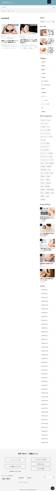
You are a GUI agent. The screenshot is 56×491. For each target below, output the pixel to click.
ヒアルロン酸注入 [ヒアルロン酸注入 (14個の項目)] (45, 149)
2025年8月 (43, 316)
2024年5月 (43, 373)
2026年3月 (43, 289)
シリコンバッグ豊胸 (5, 38)
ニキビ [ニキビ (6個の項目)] (50, 136)
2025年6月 (43, 324)
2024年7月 (43, 366)
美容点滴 (23, 37)
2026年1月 (43, 297)
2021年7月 (43, 419)
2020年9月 (43, 431)
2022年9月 (43, 415)
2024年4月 (43, 377)
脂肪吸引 (43, 69)
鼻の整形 (43, 62)
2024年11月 (44, 350)
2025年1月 (43, 343)
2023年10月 (44, 400)
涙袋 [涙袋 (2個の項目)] (52, 173)
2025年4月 (43, 331)
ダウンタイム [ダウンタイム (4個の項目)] (44, 136)
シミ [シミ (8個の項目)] (48, 126)
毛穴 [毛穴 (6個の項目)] (42, 173)
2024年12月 (44, 347)
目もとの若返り (45, 81)
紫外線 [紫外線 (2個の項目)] (48, 179)
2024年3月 (43, 381)
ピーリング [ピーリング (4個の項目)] (43, 153)
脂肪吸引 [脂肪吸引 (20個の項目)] (43, 189)
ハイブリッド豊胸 (6, 37)
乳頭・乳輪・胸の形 (46, 84)
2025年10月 (44, 308)
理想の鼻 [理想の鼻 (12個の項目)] (43, 176)
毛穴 (42, 107)
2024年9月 (43, 358)
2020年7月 (43, 438)
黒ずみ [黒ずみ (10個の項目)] (48, 196)
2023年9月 (43, 404)
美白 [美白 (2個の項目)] (42, 186)
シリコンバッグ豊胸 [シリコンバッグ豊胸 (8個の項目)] (45, 130)
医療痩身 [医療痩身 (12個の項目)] (43, 166)
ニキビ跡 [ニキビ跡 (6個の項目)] (43, 140)
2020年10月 (44, 427)
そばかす (29, 37)
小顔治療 (43, 73)
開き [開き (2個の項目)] (53, 192)
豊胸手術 (15, 25)
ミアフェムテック (13, 37)
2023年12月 (44, 392)
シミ (26, 37)
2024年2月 (43, 385)
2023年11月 (44, 396)
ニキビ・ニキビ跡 (45, 104)
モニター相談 (40, 468)
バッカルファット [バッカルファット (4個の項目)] (45, 146)
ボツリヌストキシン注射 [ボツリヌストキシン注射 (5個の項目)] (46, 156)
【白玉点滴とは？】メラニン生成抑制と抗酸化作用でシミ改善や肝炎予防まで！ (28, 41)
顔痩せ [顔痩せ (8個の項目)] (42, 196)
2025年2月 (43, 339)
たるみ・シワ (44, 96)
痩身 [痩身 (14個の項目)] (48, 176)
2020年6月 (43, 442)
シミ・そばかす (45, 100)
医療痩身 (43, 111)
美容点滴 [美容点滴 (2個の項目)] (48, 183)
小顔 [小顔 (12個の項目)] (49, 169)
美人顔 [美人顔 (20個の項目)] (42, 183)
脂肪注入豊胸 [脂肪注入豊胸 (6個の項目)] (50, 189)
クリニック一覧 (16, 460)
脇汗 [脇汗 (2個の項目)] (42, 192)
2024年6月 (43, 370)
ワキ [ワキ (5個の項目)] (52, 159)
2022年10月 (44, 412)
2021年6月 (43, 423)
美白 (33, 37)
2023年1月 (43, 408)
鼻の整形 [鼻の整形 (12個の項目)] (43, 199)
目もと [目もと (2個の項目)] (42, 179)
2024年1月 (43, 389)
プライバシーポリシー (24, 482)
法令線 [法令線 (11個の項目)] (47, 173)
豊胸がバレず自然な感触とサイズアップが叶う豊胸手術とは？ (9, 43)
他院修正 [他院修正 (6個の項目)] (52, 163)
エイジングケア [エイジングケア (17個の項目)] (44, 123)
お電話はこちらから (16, 466)
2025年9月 (43, 312)
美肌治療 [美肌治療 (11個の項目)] (47, 186)
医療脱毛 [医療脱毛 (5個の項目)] (49, 166)
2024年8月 (43, 362)
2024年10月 (44, 354)
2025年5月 (43, 328)
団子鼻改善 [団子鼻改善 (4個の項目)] (43, 169)
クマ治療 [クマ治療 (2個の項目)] (43, 126)
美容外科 (43, 88)
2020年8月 (43, 435)
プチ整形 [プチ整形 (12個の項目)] (50, 153)
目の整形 (43, 77)
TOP (52, 488)
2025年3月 (43, 335)
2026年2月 (43, 293)
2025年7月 (43, 320)
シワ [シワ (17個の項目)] (42, 133)
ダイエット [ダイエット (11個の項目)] (48, 133)
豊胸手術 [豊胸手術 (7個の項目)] (47, 192)
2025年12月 (44, 301)
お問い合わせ (40, 464)
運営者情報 (21, 477)
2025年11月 (44, 305)
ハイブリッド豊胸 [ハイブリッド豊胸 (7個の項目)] (45, 143)
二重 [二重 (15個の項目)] (47, 163)
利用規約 (30, 477)
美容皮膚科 (33, 25)
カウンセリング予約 (41, 459)
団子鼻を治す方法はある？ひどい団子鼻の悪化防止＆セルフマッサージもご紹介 (47, 218)
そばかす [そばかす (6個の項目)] (43, 120)
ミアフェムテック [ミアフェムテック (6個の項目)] (45, 159)
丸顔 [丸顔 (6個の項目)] (42, 163)
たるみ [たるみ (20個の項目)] (49, 120)
